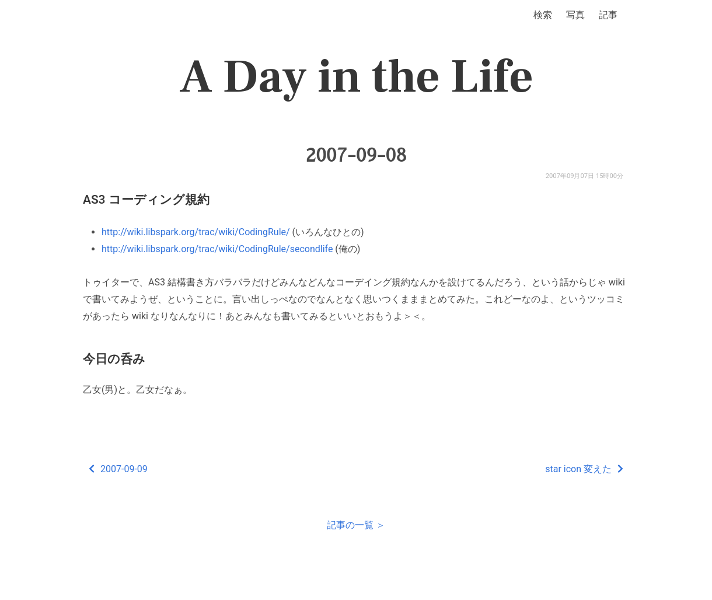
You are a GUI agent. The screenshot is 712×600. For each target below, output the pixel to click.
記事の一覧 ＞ (356, 525)
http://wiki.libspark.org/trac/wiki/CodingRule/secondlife (217, 248)
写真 (575, 14)
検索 (542, 14)
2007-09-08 (356, 155)
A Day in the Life (356, 77)
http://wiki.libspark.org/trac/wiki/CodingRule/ (196, 232)
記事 (608, 14)
